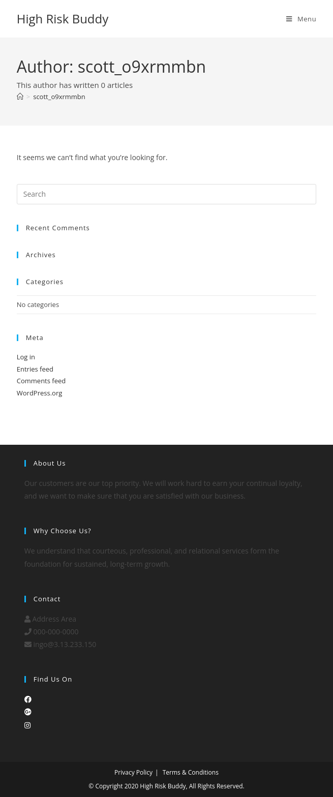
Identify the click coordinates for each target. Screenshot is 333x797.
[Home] (20, 96)
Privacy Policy (133, 772)
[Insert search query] (167, 194)
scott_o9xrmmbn (59, 96)
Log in (26, 356)
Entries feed (35, 369)
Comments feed (41, 380)
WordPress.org (40, 392)
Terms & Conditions (191, 772)
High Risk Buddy (63, 18)
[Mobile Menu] (301, 18)
